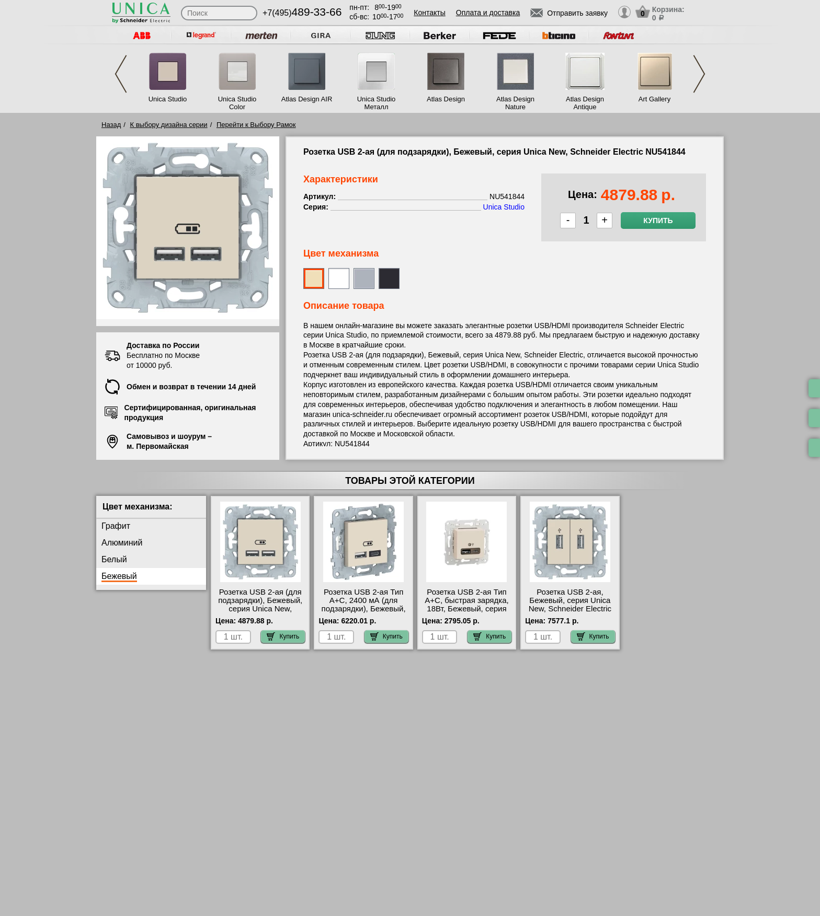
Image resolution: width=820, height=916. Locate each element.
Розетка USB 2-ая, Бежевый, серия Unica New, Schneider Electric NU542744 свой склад (570, 604)
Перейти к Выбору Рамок (256, 125)
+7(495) (302, 12)
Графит (115, 525)
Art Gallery (654, 99)
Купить (658, 220)
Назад (111, 125)
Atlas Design (446, 99)
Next (699, 74)
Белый (114, 559)
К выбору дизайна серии (169, 125)
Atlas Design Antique (585, 103)
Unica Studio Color (237, 103)
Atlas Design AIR (307, 99)
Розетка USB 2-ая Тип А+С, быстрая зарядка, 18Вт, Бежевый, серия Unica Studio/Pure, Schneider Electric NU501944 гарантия (466, 613)
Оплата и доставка (488, 12)
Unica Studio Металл (376, 103)
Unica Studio (168, 99)
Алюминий (121, 542)
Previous (121, 74)
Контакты (429, 12)
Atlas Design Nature (515, 103)
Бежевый (119, 576)
